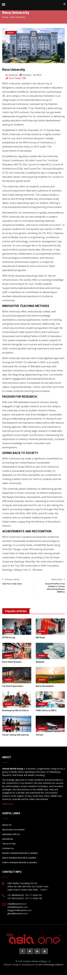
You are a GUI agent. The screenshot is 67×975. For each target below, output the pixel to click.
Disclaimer (7, 839)
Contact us (8, 848)
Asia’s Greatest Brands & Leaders (19, 857)
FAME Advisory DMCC (46, 710)
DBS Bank (40, 637)
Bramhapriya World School (15, 710)
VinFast (39, 735)
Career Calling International (15, 735)
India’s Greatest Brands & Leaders (19, 862)
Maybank (40, 662)
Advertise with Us (11, 834)
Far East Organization (12, 686)
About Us (6, 824)
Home (5, 17)
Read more (7, 803)
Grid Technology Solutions (50, 964)
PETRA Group (8, 637)
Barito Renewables (45, 686)
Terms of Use (9, 843)
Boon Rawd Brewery (12, 662)
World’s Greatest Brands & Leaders (20, 853)
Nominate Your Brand (13, 829)
